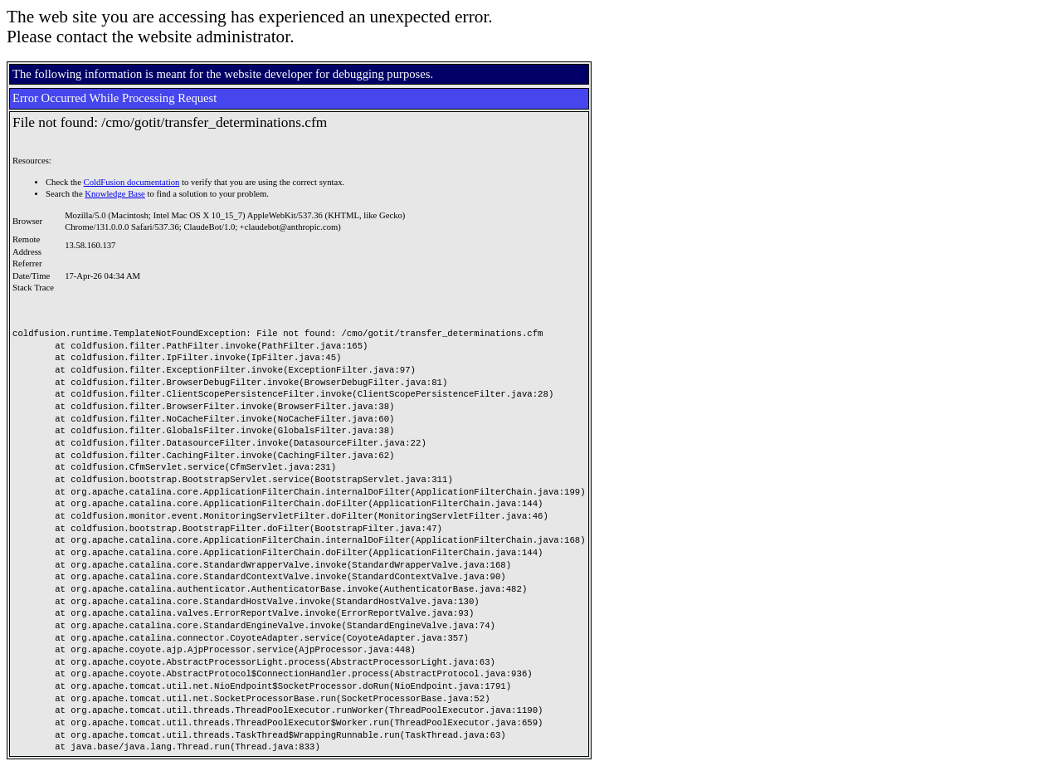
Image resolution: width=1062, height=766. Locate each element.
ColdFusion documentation (132, 182)
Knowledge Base (115, 193)
